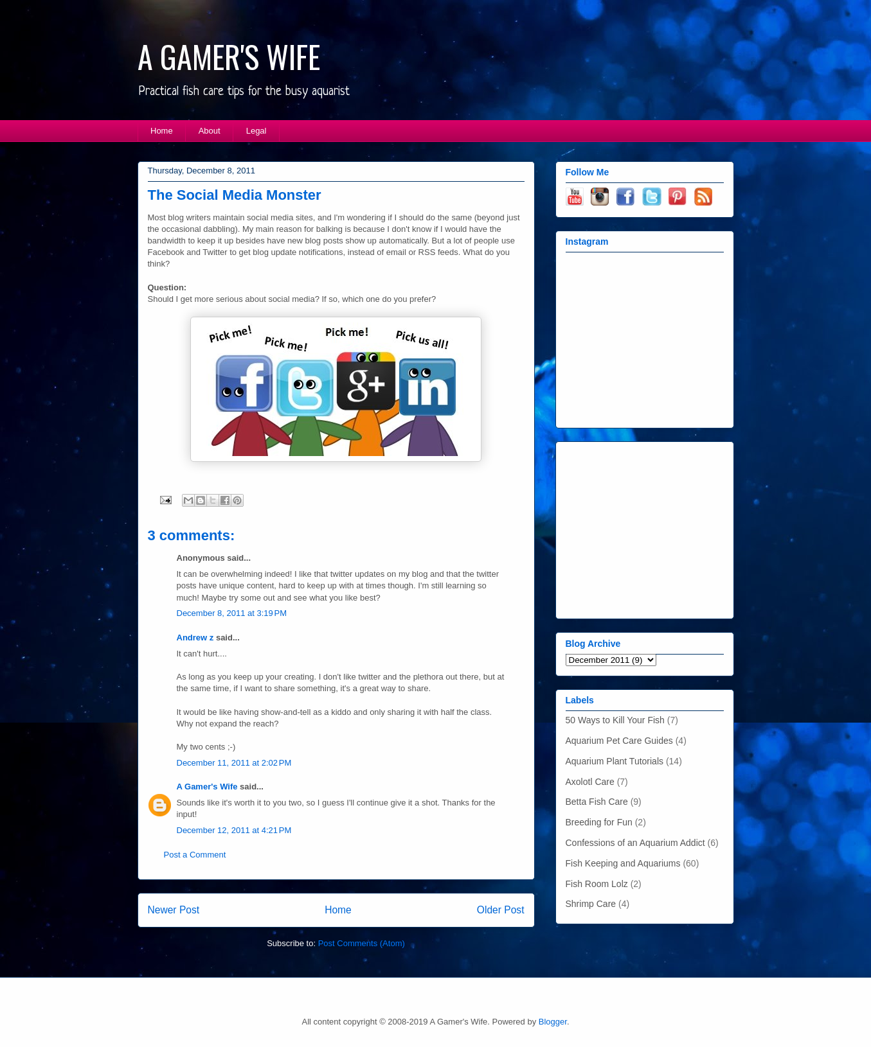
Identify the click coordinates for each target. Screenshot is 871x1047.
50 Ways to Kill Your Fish (615, 720)
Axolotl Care (590, 782)
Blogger (553, 1021)
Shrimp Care (591, 904)
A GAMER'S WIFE (229, 56)
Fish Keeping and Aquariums (623, 863)
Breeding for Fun (599, 822)
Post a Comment (195, 854)
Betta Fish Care (597, 801)
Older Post (501, 909)
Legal (256, 131)
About (209, 131)
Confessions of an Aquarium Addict (635, 843)
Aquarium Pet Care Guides (619, 740)
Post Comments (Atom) (361, 943)
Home (161, 131)
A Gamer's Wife (207, 786)
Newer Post (174, 909)
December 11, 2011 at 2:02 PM (234, 763)
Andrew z (195, 637)
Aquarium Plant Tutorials (615, 761)
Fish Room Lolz (597, 884)
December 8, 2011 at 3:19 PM (232, 613)
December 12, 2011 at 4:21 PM (234, 830)
